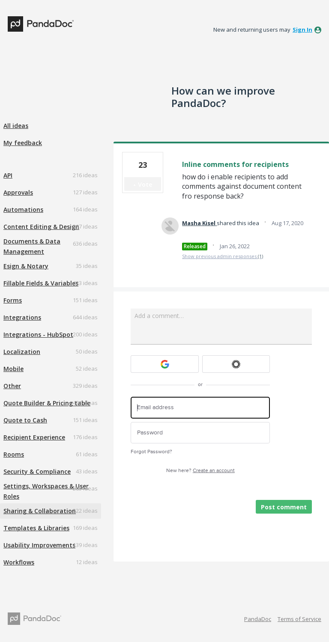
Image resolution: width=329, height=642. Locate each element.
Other (12, 386)
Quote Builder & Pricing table (46, 403)
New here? (200, 470)
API (7, 175)
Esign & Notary (25, 266)
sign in (302, 29)
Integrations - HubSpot (38, 334)
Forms (12, 300)
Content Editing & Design (41, 227)
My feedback (22, 143)
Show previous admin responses (222, 256)
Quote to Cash (25, 420)
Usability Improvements (39, 545)
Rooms (13, 454)
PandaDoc (257, 619)
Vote (145, 184)
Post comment (284, 507)
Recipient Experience (34, 437)
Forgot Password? (151, 452)
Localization (21, 352)
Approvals (18, 192)
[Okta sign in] (236, 364)
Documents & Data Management (31, 246)
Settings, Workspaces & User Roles (46, 491)
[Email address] (200, 408)
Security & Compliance (37, 471)
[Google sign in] (165, 364)
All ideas (15, 126)
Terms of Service (299, 619)
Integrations (22, 317)
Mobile (13, 369)
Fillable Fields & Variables (40, 283)
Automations (23, 209)
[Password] (200, 433)
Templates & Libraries (36, 528)
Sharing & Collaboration (39, 511)
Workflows (18, 562)
